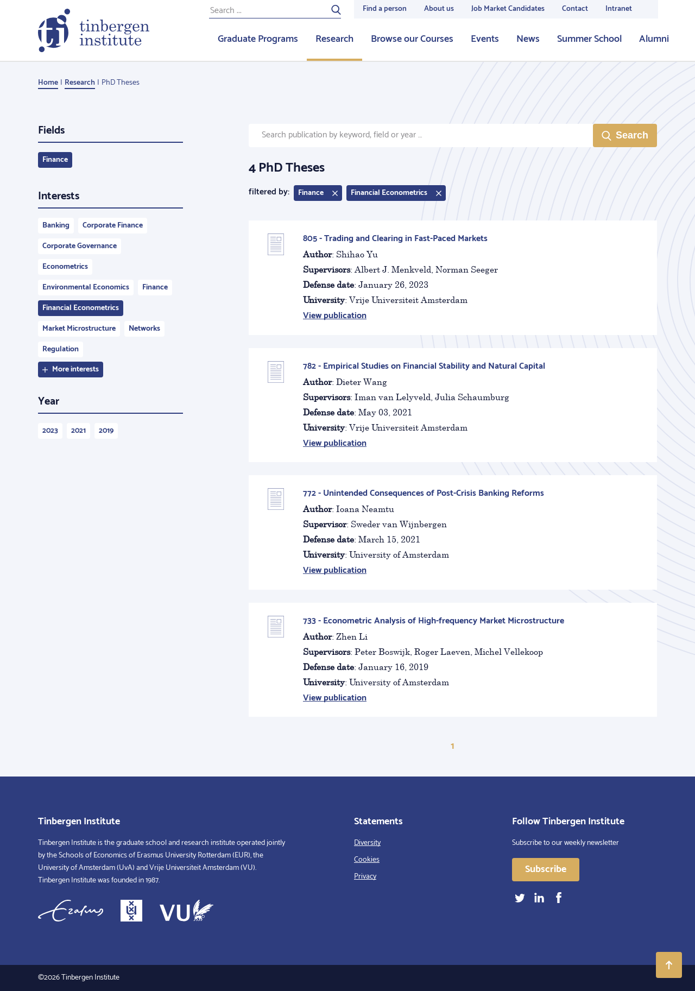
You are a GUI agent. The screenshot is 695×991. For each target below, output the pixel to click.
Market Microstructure (79, 329)
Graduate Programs (258, 39)
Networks (144, 329)
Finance (55, 160)
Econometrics (65, 267)
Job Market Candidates (508, 9)
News (528, 39)
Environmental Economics (85, 287)
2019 (106, 431)
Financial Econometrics (80, 308)
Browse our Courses (412, 39)
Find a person (385, 9)
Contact (575, 9)
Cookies (367, 860)
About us (439, 9)
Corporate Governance (79, 246)
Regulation (60, 349)
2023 (50, 431)
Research (334, 39)
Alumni (654, 39)
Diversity (367, 843)
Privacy (365, 876)
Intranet (618, 9)
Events (485, 39)
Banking (56, 225)
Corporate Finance (113, 225)
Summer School (589, 39)
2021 (78, 431)
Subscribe (545, 869)
